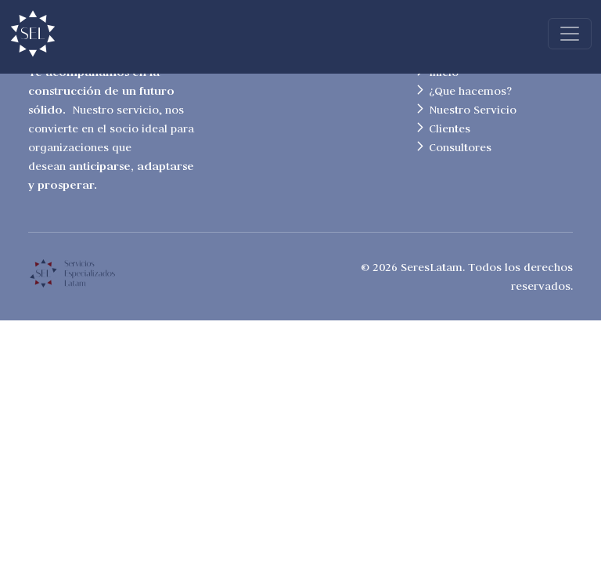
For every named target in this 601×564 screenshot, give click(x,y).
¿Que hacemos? (470, 91)
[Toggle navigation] (570, 33)
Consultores (460, 147)
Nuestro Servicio (472, 110)
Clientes (449, 128)
